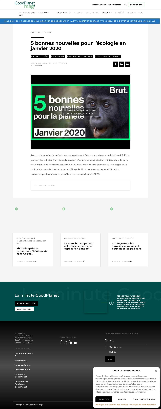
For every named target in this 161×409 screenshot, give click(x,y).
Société (119, 13)
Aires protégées (39, 56)
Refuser (122, 399)
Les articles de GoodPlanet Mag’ (33, 14)
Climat (78, 13)
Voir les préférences (144, 399)
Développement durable (108, 56)
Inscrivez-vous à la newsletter (106, 5)
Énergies (107, 13)
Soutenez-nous (22, 368)
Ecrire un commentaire (45, 185)
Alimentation (135, 13)
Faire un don (136, 5)
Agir (19, 238)
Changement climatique (79, 56)
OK (110, 358)
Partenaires (21, 359)
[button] (156, 370)
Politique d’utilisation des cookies (111, 404)
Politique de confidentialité (142, 404)
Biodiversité (64, 13)
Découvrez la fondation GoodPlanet (21, 383)
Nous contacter (23, 363)
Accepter (104, 399)
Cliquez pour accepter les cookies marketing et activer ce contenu (80, 112)
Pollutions (92, 13)
